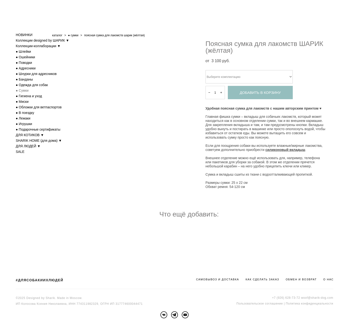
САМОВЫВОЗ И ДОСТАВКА (217, 279)
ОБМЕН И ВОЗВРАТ (301, 279)
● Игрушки (24, 124)
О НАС (328, 279)
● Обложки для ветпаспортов (39, 107)
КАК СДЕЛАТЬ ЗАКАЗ (262, 279)
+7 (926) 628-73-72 (286, 297)
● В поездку (25, 113)
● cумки (73, 35)
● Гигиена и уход (29, 96)
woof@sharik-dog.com (317, 297)
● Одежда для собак (32, 85)
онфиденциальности (317, 303)
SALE (20, 152)
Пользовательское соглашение (259, 303)
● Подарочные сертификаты (38, 129)
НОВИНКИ (24, 35)
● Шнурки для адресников (36, 74)
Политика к (294, 303)
